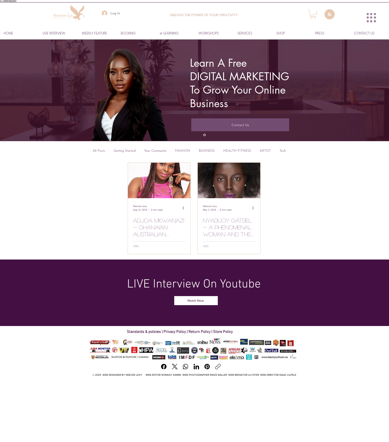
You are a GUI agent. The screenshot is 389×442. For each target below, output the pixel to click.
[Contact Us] (240, 124)
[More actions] (184, 207)
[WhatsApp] (185, 366)
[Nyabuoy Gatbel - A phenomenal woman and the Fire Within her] (229, 180)
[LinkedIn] (196, 366)
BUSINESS (207, 151)
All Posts (99, 151)
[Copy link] (218, 366)
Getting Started (125, 151)
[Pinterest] (207, 366)
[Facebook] (164, 366)
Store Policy (223, 332)
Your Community (155, 151)
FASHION (182, 151)
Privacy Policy (174, 332)
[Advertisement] (194, 411)
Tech (282, 151)
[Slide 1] (204, 135)
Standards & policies (144, 332)
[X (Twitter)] (174, 366)
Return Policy (199, 332)
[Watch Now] (196, 300)
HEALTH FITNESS (237, 151)
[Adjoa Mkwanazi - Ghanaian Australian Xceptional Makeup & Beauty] (159, 180)
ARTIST (265, 151)
